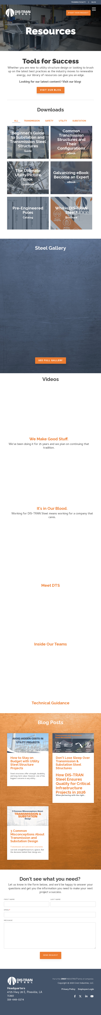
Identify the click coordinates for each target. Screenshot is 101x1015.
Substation (79, 121)
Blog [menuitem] (94, 2)
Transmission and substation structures (26, 847)
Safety (49, 121)
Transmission (32, 121)
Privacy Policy (68, 989)
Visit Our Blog (50, 90)
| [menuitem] (88, 2)
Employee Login (86, 989)
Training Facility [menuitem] (78, 2)
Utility (63, 121)
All (16, 121)
